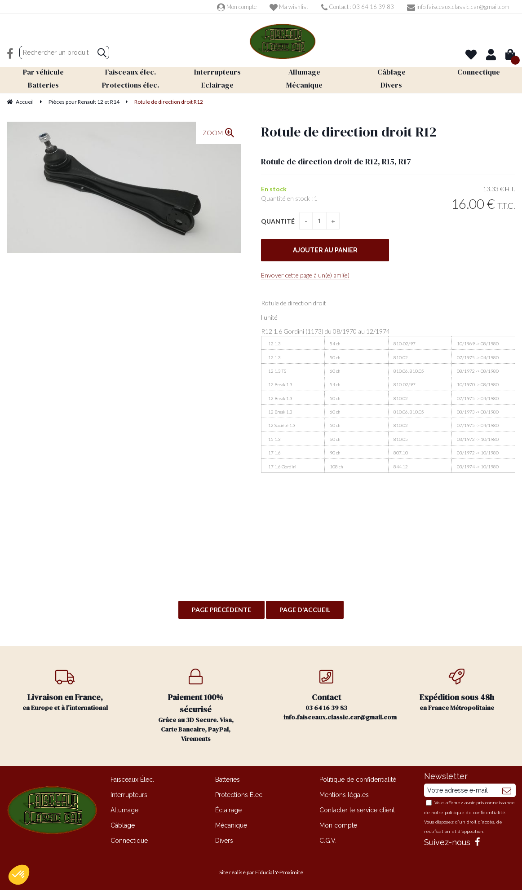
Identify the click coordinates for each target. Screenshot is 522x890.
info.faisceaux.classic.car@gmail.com (458, 6)
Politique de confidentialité (357, 779)
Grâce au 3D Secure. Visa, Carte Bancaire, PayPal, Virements (196, 706)
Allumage (124, 810)
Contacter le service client (357, 810)
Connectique (129, 840)
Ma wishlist (289, 6)
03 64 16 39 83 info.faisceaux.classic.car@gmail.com (337, 695)
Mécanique (231, 825)
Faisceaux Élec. (132, 779)
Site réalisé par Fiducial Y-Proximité (261, 872)
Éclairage (228, 810)
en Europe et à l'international (65, 690)
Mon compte (237, 6)
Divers (224, 840)
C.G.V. (327, 840)
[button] (19, 875)
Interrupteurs (129, 794)
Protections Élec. (239, 794)
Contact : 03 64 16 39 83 (357, 6)
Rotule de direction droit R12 (348, 132)
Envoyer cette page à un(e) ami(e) (305, 275)
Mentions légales (344, 794)
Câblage (123, 825)
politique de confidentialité (475, 812)
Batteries (227, 779)
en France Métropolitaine (457, 690)
